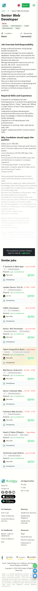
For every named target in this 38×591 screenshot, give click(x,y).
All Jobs (23, 484)
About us (4, 485)
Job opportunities (27, 481)
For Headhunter (7, 530)
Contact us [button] (5, 488)
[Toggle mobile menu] (34, 5)
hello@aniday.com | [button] (13, 563)
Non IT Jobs (25, 490)
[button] (17, 272)
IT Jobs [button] (23, 487)
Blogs (23, 534)
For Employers (6, 509)
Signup (25, 5)
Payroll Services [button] (26, 537)
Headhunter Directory (28, 513)
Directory (24, 509)
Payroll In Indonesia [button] (27, 540)
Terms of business (7, 516)
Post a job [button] (5, 513)
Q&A (2, 542)
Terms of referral (7, 539)
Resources (25, 530)
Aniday (23, 568)
